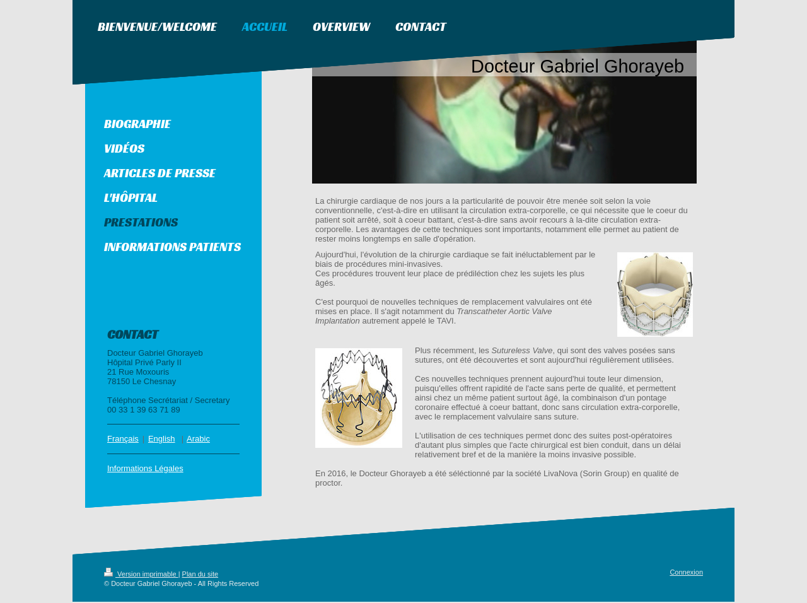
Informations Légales (145, 469)
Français (123, 440)
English (161, 440)
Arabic (198, 440)
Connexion (686, 573)
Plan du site (200, 575)
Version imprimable (141, 575)
